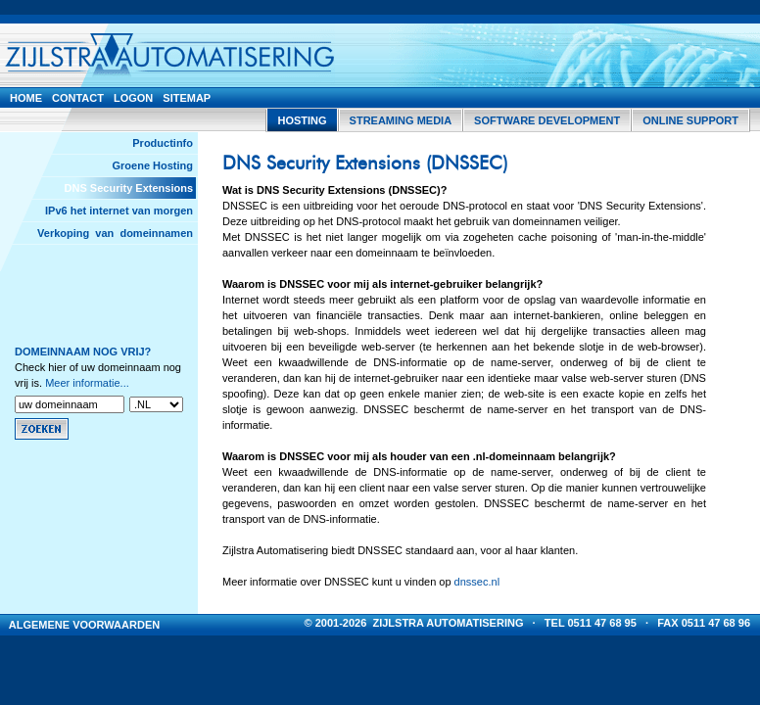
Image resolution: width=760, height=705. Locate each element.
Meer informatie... (87, 383)
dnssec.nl (476, 582)
